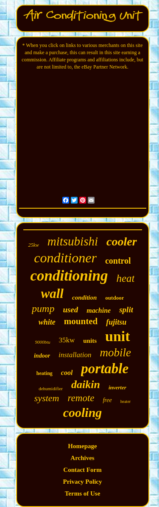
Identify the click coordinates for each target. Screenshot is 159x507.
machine (98, 310)
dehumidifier (51, 388)
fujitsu (116, 322)
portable (104, 368)
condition (84, 297)
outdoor (114, 298)
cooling (82, 412)
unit (117, 336)
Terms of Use (82, 493)
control (118, 260)
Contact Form (82, 469)
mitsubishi (72, 241)
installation (75, 355)
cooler (121, 241)
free (107, 400)
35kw (67, 340)
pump (43, 308)
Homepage (82, 446)
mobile (115, 352)
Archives (82, 458)
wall (52, 293)
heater (125, 401)
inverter (117, 387)
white (47, 322)
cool (67, 372)
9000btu (42, 341)
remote (80, 398)
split (126, 309)
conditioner (65, 257)
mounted (81, 321)
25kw (33, 245)
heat (125, 278)
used (70, 309)
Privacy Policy (82, 481)
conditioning (69, 275)
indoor (42, 356)
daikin (85, 384)
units (90, 340)
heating (44, 373)
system (46, 398)
